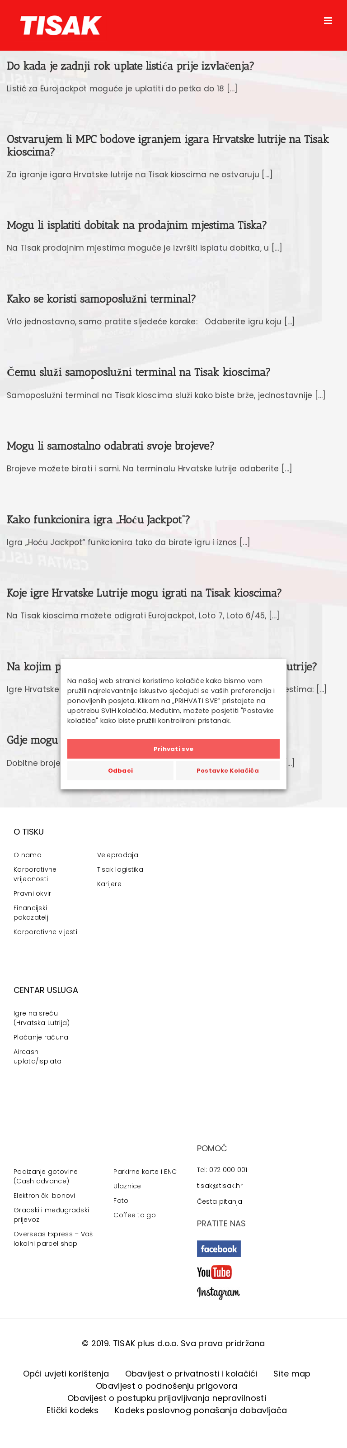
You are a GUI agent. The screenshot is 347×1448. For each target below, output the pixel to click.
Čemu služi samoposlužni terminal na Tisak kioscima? (139, 372)
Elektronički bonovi (44, 1195)
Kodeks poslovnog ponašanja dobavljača (201, 1410)
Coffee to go (134, 1215)
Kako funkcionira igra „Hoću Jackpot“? (98, 519)
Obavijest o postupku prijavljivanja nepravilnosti (166, 1398)
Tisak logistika (120, 869)
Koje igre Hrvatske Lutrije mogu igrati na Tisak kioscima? (144, 592)
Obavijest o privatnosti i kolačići (191, 1373)
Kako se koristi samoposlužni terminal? (101, 298)
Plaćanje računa (41, 1037)
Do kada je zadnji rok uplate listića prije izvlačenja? (130, 65)
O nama (28, 854)
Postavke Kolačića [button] (228, 770)
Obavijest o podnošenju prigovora (167, 1385)
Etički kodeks (73, 1410)
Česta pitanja (220, 1201)
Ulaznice (127, 1186)
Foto (120, 1200)
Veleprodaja (117, 854)
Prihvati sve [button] (174, 749)
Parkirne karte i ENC (145, 1171)
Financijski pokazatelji (32, 912)
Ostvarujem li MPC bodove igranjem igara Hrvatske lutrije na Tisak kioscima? (168, 145)
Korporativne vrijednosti (35, 874)
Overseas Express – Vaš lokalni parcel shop (53, 1239)
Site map (291, 1373)
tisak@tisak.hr (220, 1185)
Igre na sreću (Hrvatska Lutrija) (42, 1018)
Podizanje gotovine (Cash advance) (46, 1176)
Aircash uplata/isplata (37, 1056)
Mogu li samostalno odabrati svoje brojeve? (111, 445)
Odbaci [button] (120, 770)
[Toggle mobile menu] (328, 20)
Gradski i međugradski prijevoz (51, 1215)
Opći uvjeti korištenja (66, 1373)
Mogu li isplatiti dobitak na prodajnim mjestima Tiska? (137, 225)
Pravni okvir (33, 893)
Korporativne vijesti (45, 931)
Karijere (109, 883)
